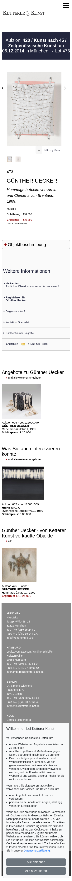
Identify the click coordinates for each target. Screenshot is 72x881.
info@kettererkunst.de (20, 637)
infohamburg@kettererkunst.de (25, 671)
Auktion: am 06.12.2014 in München (34, 45)
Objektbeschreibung (27, 244)
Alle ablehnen (36, 862)
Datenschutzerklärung (37, 850)
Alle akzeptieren (36, 871)
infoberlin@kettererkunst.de (23, 705)
